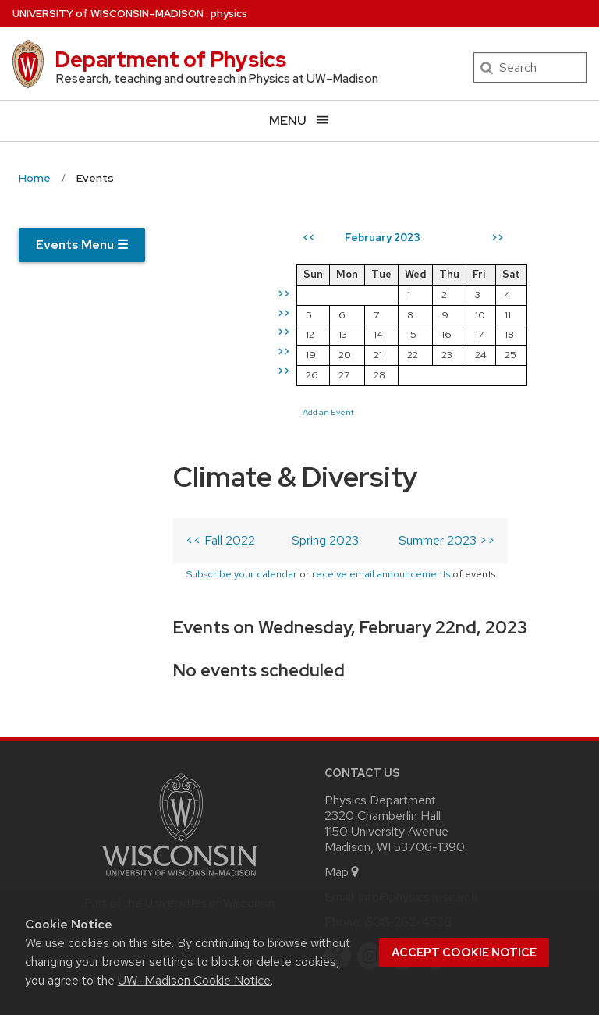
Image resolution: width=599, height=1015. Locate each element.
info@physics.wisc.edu (418, 780)
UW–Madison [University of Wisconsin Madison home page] (108, 13)
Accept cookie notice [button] (464, 952)
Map (342, 755)
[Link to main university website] (179, 762)
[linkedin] (402, 838)
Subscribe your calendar (119, 415)
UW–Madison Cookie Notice (194, 980)
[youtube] (435, 838)
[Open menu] (299, 120)
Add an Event (381, 465)
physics (229, 13)
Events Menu (82, 244)
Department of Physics (170, 59)
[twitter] (337, 838)
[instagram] (370, 838)
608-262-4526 (408, 805)
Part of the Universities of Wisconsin (179, 786)
